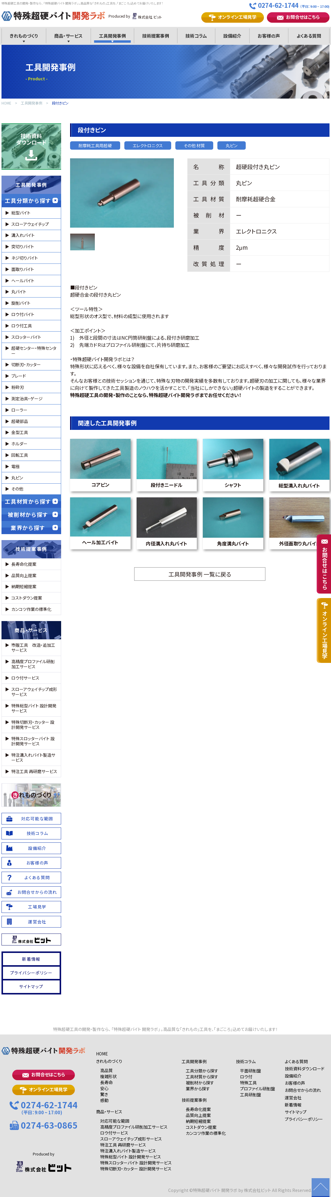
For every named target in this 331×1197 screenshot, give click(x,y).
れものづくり (31, 794)
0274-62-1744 (289, 5)
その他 (17, 489)
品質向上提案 (23, 575)
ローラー (19, 410)
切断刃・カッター (26, 364)
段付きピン (60, 103)
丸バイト (18, 292)
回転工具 (19, 455)
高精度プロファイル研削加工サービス (33, 663)
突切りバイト (22, 246)
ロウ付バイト (22, 314)
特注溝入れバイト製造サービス (33, 757)
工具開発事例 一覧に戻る (199, 574)
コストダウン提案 (26, 598)
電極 (15, 466)
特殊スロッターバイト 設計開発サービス (33, 741)
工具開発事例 (31, 103)
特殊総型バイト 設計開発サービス (33, 708)
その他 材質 (194, 145)
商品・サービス (31, 630)
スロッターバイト (26, 337)
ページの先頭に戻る (321, 1187)
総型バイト (20, 213)
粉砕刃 (17, 387)
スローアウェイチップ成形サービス (34, 691)
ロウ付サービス (25, 678)
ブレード (18, 376)
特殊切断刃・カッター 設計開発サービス (32, 724)
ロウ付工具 (21, 326)
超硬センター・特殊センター (33, 350)
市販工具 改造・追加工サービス (33, 647)
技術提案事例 (31, 548)
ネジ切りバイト (24, 258)
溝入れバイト (23, 235)
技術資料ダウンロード (31, 146)
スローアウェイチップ (30, 224)
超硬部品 (19, 421)
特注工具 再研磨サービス (34, 771)
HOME (6, 103)
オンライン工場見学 (233, 17)
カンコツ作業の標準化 (31, 609)
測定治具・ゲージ (27, 398)
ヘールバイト (22, 280)
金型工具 (19, 432)
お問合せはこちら (298, 17)
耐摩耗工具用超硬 (95, 145)
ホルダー (19, 444)
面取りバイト (22, 269)
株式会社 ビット (147, 16)
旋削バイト (20, 303)
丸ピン (231, 145)
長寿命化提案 (23, 564)
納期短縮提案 (23, 586)
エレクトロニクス (148, 145)
